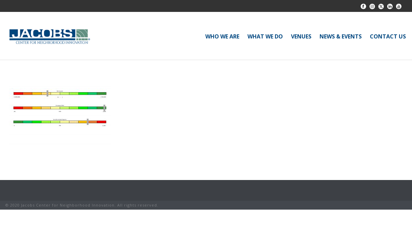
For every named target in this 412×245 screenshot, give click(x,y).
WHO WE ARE (222, 36)
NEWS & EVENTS (341, 36)
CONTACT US (388, 36)
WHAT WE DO (265, 36)
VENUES (301, 36)
